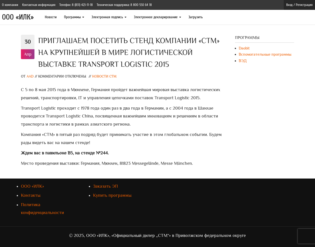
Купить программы (112, 195)
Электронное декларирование (157, 17)
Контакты (30, 195)
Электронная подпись (109, 17)
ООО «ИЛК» (18, 17)
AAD (30, 76)
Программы (74, 17)
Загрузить (196, 17)
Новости (51, 17)
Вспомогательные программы (265, 54)
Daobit (244, 48)
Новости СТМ (104, 76)
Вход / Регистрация (299, 5)
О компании (10, 5)
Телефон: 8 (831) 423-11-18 (76, 5)
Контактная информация (38, 5)
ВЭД (243, 61)
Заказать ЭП (105, 186)
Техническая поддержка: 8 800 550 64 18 (124, 5)
